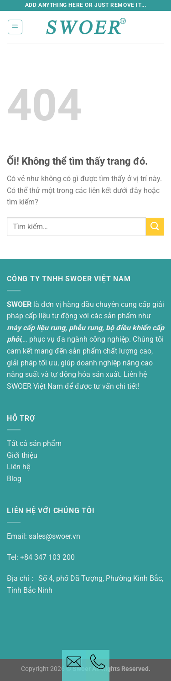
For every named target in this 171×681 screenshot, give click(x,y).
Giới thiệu (22, 455)
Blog (14, 478)
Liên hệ (18, 466)
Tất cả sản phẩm (34, 443)
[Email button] (74, 665)
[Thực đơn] (15, 27)
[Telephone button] (97, 665)
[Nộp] (155, 227)
